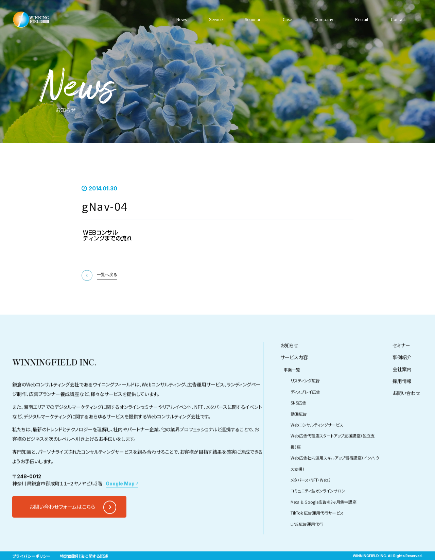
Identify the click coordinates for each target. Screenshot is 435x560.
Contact (396, 19)
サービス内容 (294, 373)
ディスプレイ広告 (305, 408)
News (182, 19)
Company (322, 19)
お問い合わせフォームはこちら (62, 523)
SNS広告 (298, 419)
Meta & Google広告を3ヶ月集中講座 (323, 518)
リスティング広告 (305, 397)
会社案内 (402, 385)
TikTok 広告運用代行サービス (317, 529)
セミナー (401, 361)
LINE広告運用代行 (307, 540)
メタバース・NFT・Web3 (311, 496)
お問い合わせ (406, 409)
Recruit (360, 19)
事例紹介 (402, 373)
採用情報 (402, 397)
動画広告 (299, 430)
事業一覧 (292, 386)
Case (286, 19)
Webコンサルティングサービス (317, 441)
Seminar (252, 19)
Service (216, 19)
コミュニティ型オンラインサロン (318, 507)
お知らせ (289, 361)
